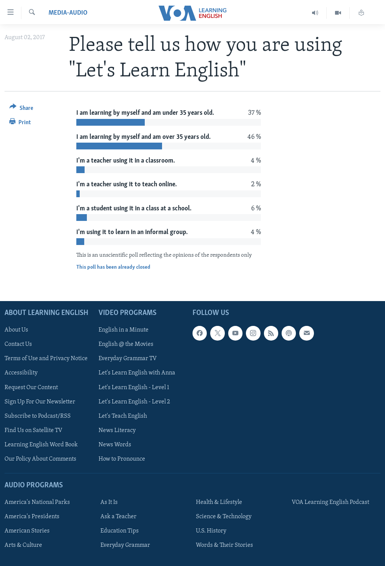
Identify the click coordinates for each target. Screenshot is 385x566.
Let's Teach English (123, 416)
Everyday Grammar (125, 545)
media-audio (68, 13)
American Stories (27, 531)
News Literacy (117, 430)
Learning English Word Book (41, 444)
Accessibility (21, 373)
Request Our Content (31, 387)
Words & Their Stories (224, 545)
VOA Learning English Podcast (330, 502)
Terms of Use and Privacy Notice (46, 359)
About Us (16, 330)
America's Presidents (32, 517)
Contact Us (18, 344)
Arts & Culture (23, 545)
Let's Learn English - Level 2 (134, 402)
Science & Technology (224, 517)
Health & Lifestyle (219, 502)
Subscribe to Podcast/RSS (38, 416)
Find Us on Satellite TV (33, 430)
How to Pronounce (122, 459)
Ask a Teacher (118, 517)
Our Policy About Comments (40, 459)
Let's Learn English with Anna (137, 373)
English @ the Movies (126, 344)
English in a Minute (124, 330)
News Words (115, 444)
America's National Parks (37, 502)
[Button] (21, 109)
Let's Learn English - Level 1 (134, 387)
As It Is (109, 502)
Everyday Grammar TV (128, 359)
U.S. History (211, 531)
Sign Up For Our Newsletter (40, 402)
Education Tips (119, 531)
